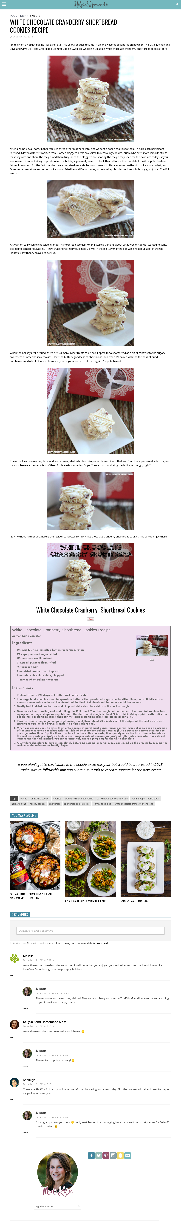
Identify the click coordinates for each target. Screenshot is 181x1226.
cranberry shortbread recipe (79, 798)
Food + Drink (19, 15)
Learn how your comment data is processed (82, 943)
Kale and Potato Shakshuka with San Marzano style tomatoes (33, 896)
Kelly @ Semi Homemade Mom (44, 1022)
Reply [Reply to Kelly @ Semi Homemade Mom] (26, 1037)
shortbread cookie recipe (77, 803)
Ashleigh (29, 1080)
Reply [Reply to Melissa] (26, 975)
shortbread (54, 803)
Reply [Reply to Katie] (39, 1008)
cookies (57, 798)
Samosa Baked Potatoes (135, 901)
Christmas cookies (40, 798)
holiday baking (18, 803)
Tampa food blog (102, 803)
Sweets (35, 15)
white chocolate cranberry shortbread (134, 803)
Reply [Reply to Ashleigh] (26, 1099)
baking (23, 798)
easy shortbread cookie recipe (112, 798)
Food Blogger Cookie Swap (145, 798)
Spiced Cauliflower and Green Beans (88, 901)
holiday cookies (37, 803)
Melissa (28, 956)
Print (152, 660)
